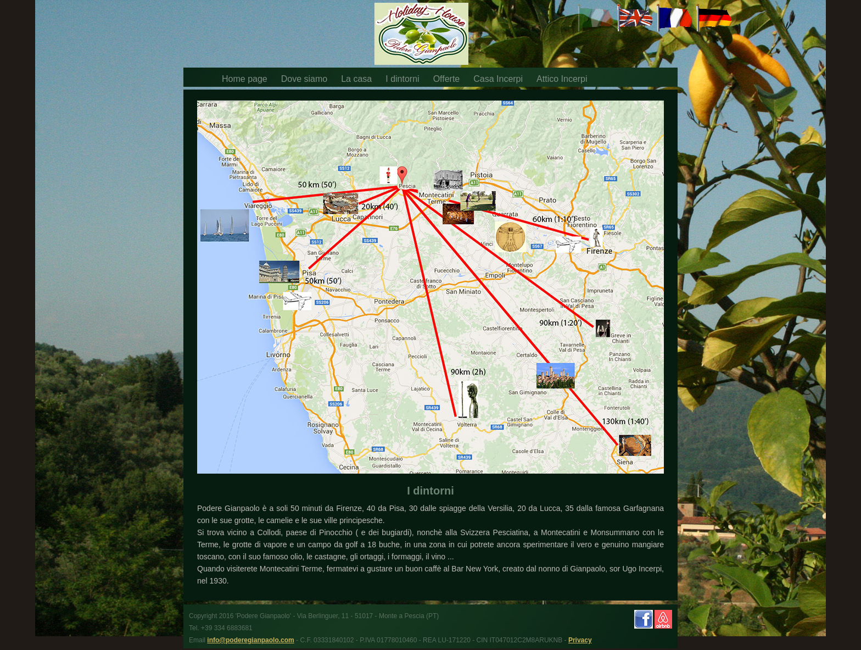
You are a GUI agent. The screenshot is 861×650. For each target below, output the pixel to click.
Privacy (580, 640)
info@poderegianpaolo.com (250, 640)
